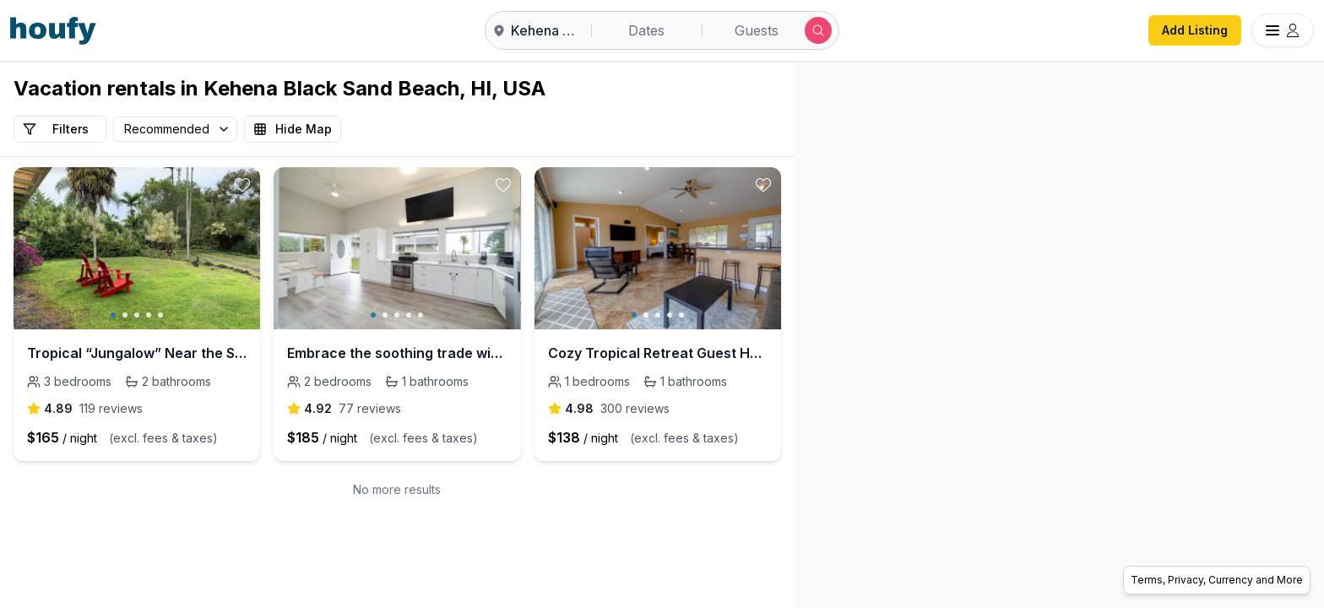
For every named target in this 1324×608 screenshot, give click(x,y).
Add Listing (1195, 30)
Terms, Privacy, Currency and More (1217, 579)
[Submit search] (818, 30)
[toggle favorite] (242, 185)
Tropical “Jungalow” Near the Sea (137, 353)
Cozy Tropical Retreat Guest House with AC (658, 353)
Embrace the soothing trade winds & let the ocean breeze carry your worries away (397, 353)
